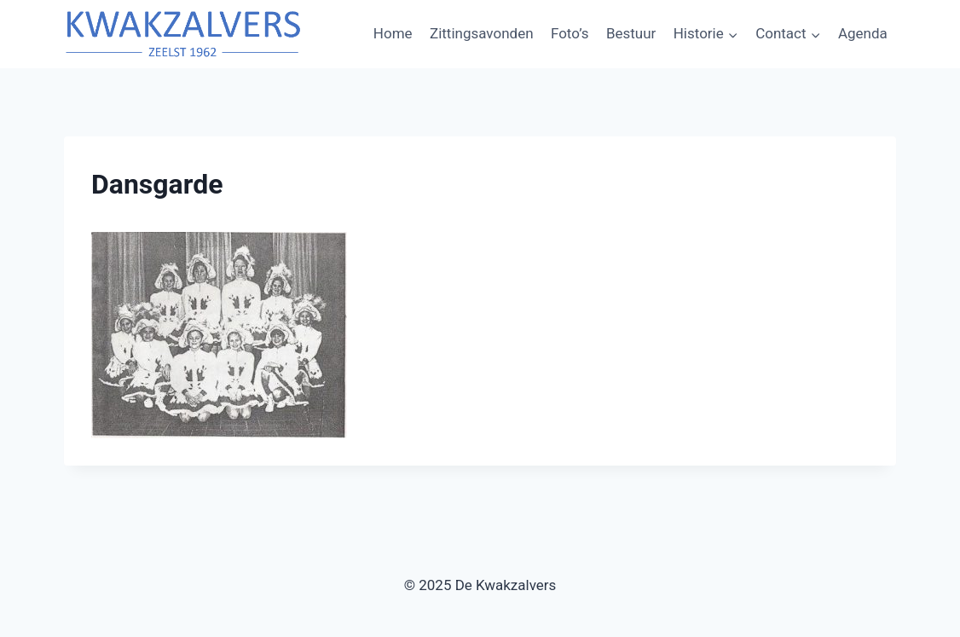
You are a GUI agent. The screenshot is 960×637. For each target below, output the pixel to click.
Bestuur (631, 33)
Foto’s (570, 33)
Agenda (863, 33)
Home (393, 33)
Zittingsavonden (482, 33)
